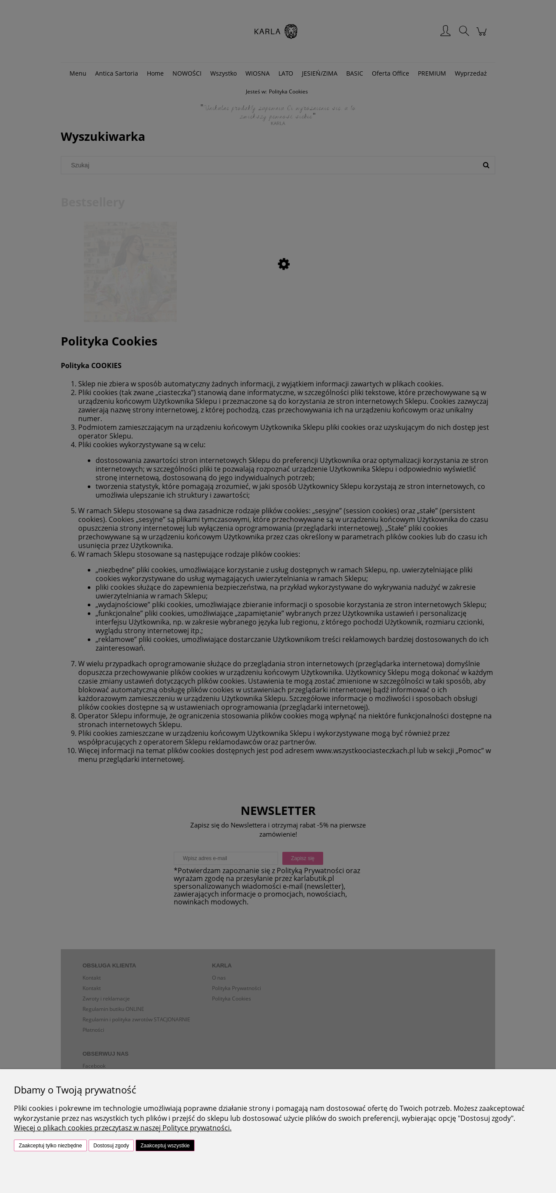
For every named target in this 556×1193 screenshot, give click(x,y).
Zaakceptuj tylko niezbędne (50, 1146)
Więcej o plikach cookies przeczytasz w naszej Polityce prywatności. (123, 1128)
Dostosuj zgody (111, 1146)
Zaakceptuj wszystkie (164, 1146)
